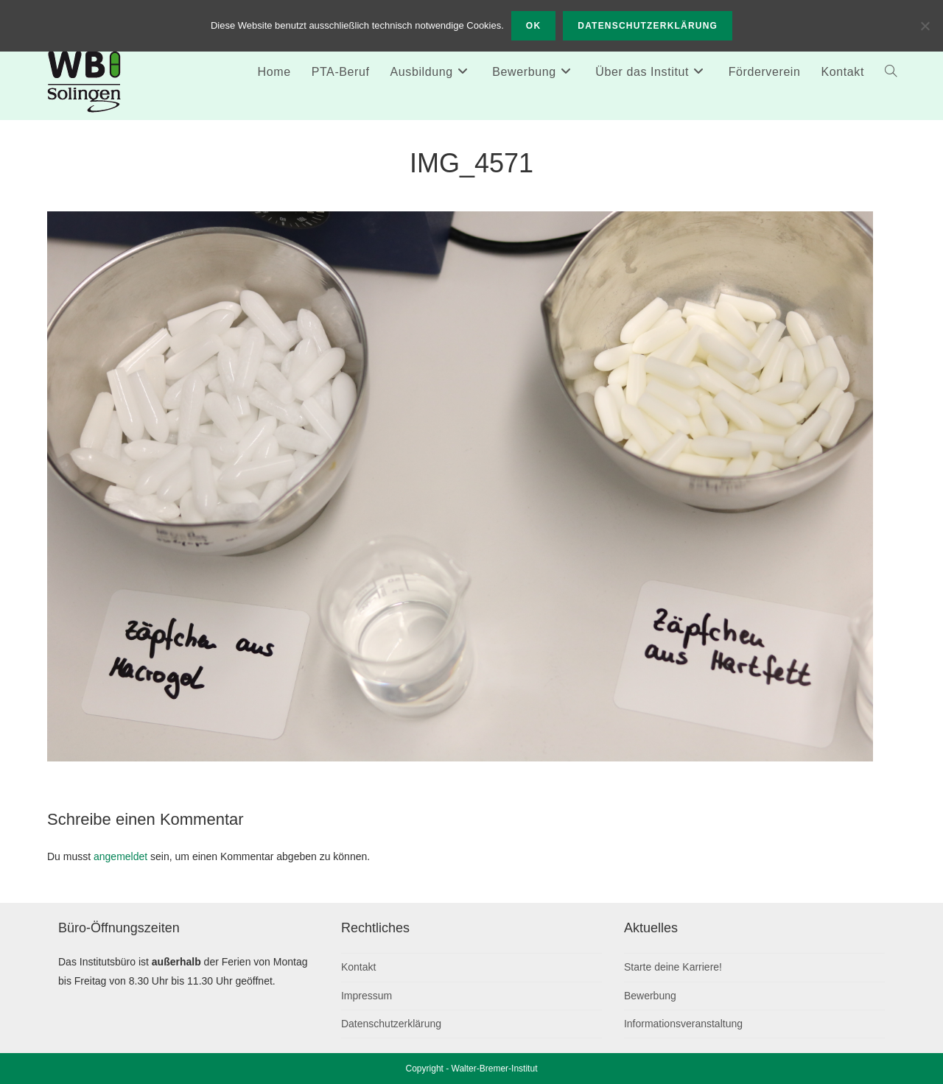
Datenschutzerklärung (391, 1024)
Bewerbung (650, 996)
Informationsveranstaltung (683, 1024)
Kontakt (358, 967)
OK (533, 26)
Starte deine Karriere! (673, 967)
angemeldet (120, 856)
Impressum (366, 996)
